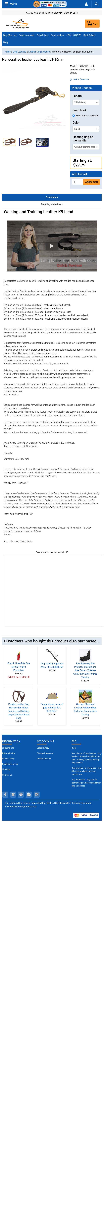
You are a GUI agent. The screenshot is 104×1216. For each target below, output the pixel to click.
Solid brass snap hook (87, 115)
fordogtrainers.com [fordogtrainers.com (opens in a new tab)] (27, 806)
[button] (9, 141)
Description (52, 197)
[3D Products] (54, 591)
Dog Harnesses (26, 35)
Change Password (45, 753)
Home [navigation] (7, 51)
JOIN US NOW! (73, 35)
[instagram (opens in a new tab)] (37, 794)
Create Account (44, 759)
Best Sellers (89, 35)
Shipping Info (8, 748)
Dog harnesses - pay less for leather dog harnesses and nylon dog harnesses (86, 782)
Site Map (6, 769)
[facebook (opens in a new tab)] (5, 794)
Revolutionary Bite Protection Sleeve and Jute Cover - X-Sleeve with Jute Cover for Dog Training (85, 670)
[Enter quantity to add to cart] (78, 182)
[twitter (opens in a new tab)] (13, 794)
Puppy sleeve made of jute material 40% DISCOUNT (52, 707)
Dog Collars (42, 35)
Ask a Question (79, 79)
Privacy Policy (8, 753)
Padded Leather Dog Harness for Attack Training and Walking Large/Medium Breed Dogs (18, 711)
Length (77, 96)
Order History (43, 748)
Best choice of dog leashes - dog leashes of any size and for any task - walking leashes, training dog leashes (86, 758)
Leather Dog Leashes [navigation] (39, 51)
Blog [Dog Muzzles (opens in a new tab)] (73, 748)
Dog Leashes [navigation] (19, 51)
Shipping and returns (52, 204)
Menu (11, 3)
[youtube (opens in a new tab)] (29, 794)
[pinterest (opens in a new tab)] (21, 794)
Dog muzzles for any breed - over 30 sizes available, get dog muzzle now (86, 771)
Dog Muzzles (9, 35)
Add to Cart (91, 182)
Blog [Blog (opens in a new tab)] (5, 42)
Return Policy (8, 759)
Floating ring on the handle (82, 138)
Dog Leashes (57, 35)
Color (76, 122)
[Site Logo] (17, 23)
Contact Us (7, 775)
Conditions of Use (10, 764)
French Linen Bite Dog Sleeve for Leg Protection (19, 667)
